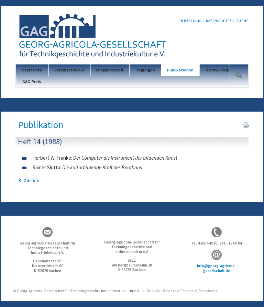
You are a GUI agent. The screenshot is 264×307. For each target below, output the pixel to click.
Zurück (31, 180)
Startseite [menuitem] (32, 69)
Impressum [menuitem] (190, 21)
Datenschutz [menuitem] (219, 21)
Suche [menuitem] (242, 21)
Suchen (239, 75)
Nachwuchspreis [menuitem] (221, 69)
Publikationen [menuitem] (180, 69)
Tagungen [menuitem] (145, 69)
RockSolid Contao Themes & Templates (182, 290)
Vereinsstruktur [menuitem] (69, 69)
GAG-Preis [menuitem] (31, 81)
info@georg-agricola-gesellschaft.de (216, 268)
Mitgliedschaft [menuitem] (109, 69)
